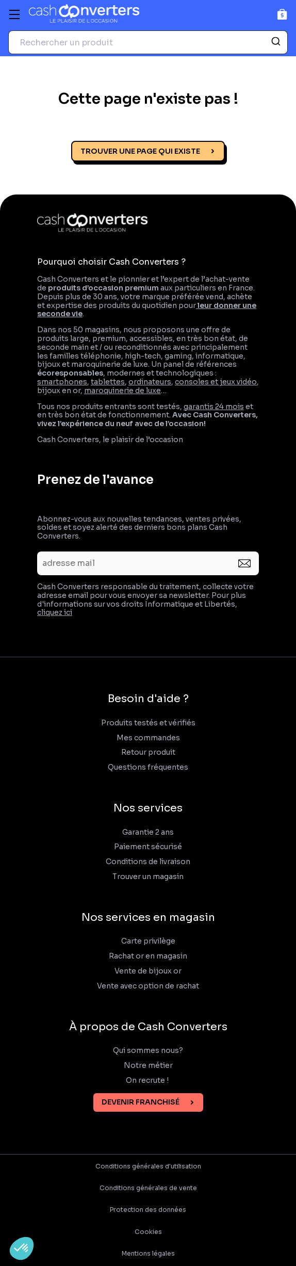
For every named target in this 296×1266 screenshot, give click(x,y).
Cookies (148, 1232)
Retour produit (148, 752)
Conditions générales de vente (148, 1188)
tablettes (108, 381)
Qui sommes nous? (148, 1050)
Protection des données (148, 1209)
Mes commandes (148, 738)
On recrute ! (148, 1080)
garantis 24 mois (214, 406)
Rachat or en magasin (148, 956)
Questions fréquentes (148, 767)
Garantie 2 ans (148, 832)
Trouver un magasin (148, 876)
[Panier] (282, 14)
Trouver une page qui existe (140, 151)
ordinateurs (149, 381)
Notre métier (148, 1065)
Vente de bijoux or (148, 971)
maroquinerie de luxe (122, 390)
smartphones (62, 381)
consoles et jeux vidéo (216, 381)
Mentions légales (148, 1253)
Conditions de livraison (148, 861)
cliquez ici (54, 612)
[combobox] (148, 42)
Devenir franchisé (140, 1102)
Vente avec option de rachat (148, 986)
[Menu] (14, 14)
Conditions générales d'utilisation (148, 1166)
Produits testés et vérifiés (148, 723)
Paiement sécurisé (148, 846)
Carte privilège (148, 941)
